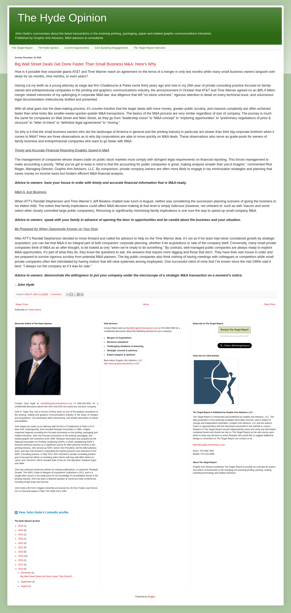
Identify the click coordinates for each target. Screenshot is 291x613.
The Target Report (22, 47)
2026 (21, 526)
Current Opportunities (76, 47)
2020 (21, 552)
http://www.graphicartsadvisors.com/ (121, 363)
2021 (21, 547)
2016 (21, 569)
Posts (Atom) (34, 309)
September (26, 581)
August (24, 586)
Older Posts (269, 304)
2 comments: (56, 294)
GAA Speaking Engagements (111, 47)
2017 (21, 564)
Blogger (151, 596)
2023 (21, 538)
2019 (21, 556)
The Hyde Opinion (61, 18)
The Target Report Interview (149, 47)
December (26, 572)
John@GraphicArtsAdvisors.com (56, 403)
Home (146, 304)
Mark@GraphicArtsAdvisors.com (142, 328)
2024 (21, 534)
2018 (21, 560)
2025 (21, 530)
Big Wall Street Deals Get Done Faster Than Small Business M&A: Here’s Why (85, 64)
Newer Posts (22, 304)
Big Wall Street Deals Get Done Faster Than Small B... (47, 576)
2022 (21, 543)
